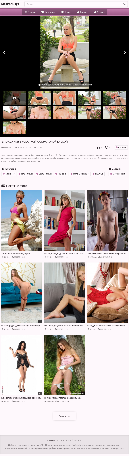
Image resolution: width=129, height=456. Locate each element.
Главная (30, 12)
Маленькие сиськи (80, 174)
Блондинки (9, 174)
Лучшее (99, 12)
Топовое (82, 12)
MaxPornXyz (10, 4)
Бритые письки (44, 174)
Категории (48, 12)
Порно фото (64, 416)
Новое (66, 12)
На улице (98, 174)
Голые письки (26, 174)
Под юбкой (61, 174)
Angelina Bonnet (117, 174)
